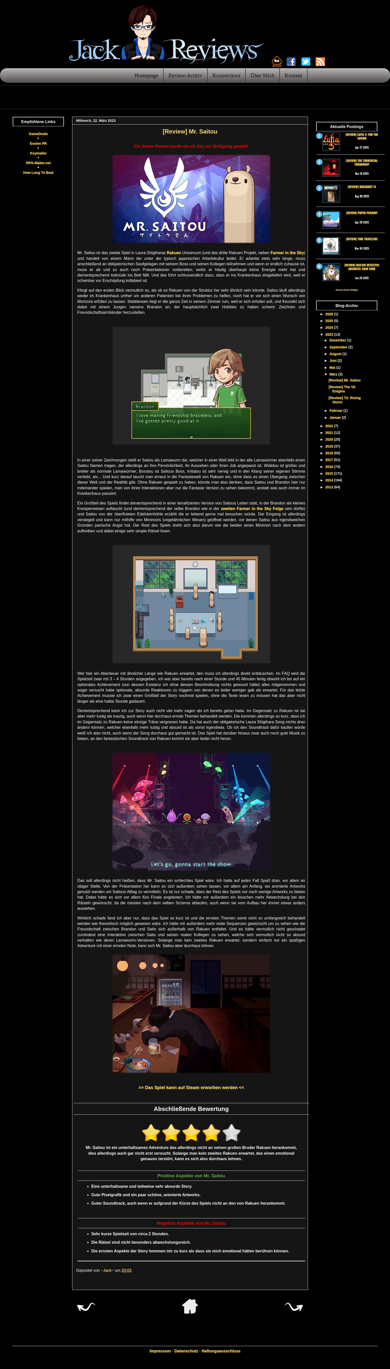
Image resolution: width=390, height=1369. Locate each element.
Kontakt (293, 75)
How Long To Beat (38, 173)
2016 (329, 467)
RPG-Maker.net (38, 163)
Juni (333, 361)
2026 (329, 314)
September (338, 347)
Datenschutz (186, 1351)
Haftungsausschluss (220, 1351)
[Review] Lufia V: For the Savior (361, 136)
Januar (335, 417)
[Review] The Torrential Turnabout (362, 162)
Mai (332, 367)
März (333, 374)
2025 (329, 321)
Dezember (338, 340)
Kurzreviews (226, 75)
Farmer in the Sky (287, 253)
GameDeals (38, 134)
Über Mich (262, 75)
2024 (329, 327)
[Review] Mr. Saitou (344, 380)
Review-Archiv (185, 75)
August (335, 354)
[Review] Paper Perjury (361, 213)
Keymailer (38, 153)
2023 (329, 334)
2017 (329, 460)
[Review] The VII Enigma (342, 389)
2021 (329, 433)
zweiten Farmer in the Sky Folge (252, 508)
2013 (329, 487)
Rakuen (174, 253)
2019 (329, 446)
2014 (329, 480)
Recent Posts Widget (347, 290)
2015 (329, 473)
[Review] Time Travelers (362, 239)
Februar (336, 410)
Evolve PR (38, 143)
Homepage (146, 75)
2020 (329, 439)
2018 (329, 453)
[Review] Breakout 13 (362, 186)
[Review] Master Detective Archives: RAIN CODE (361, 267)
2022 (329, 426)
